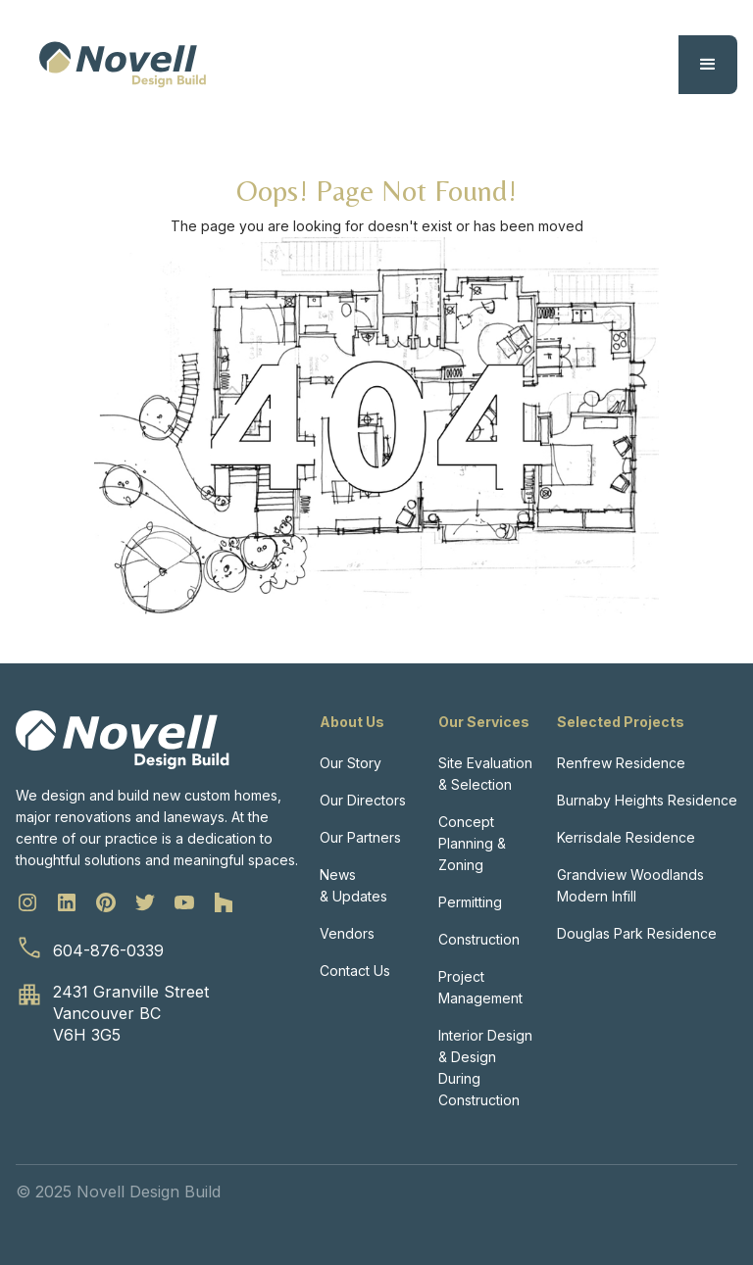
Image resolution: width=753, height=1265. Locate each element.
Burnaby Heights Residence (647, 800)
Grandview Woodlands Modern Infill (630, 885)
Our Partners (360, 837)
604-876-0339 (108, 950)
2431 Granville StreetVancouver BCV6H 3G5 (131, 1013)
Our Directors (363, 800)
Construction (479, 939)
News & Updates (353, 885)
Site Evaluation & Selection (485, 773)
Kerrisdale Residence (626, 837)
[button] (707, 64)
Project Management (480, 987)
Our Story (350, 762)
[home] (122, 64)
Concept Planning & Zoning (472, 843)
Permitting (470, 902)
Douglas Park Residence (637, 933)
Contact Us (355, 970)
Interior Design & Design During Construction (485, 1067)
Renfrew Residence (621, 762)
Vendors (347, 933)
